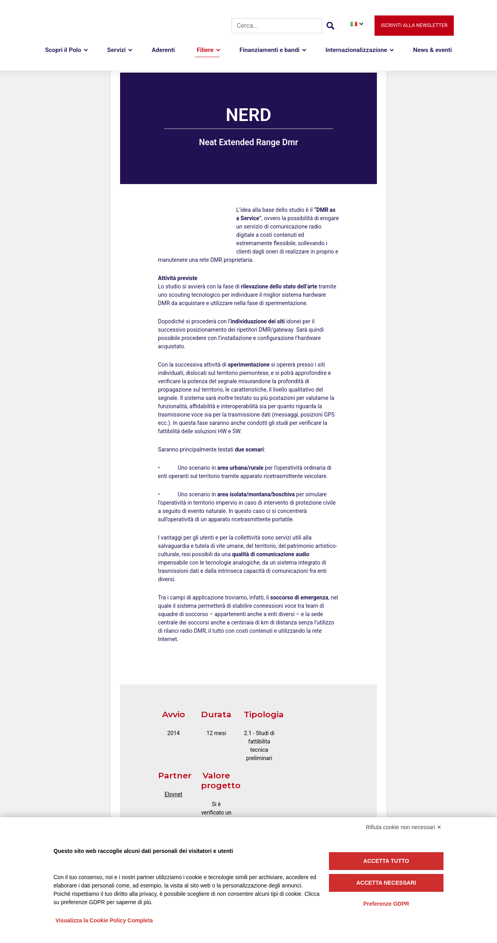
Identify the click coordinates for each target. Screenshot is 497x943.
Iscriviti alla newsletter (414, 26)
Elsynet (173, 794)
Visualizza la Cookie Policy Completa (104, 920)
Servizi (116, 50)
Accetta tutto (386, 861)
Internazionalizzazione (356, 50)
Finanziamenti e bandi (269, 50)
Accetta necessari (386, 883)
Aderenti (163, 50)
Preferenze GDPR (386, 904)
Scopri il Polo (63, 50)
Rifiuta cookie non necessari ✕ (404, 827)
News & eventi (432, 50)
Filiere (205, 50)
